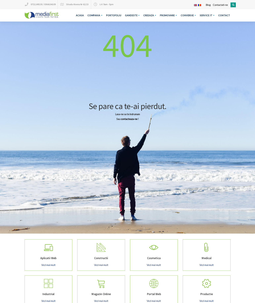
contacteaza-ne (129, 119)
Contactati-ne (220, 4)
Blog (208, 4)
